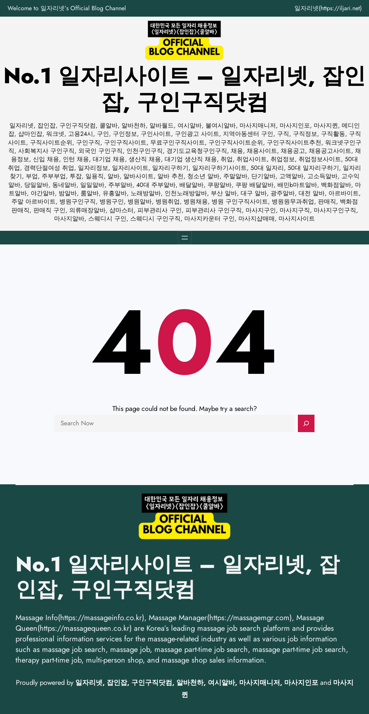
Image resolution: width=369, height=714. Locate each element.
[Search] (306, 423)
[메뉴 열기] (185, 237)
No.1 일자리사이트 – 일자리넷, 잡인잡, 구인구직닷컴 (184, 89)
